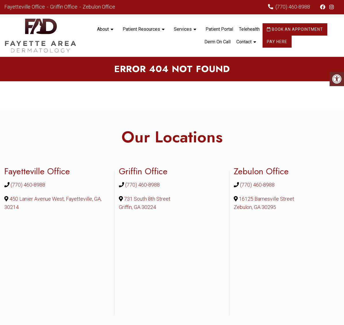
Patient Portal (219, 29)
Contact (244, 42)
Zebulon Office (99, 7)
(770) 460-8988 (292, 7)
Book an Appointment (295, 29)
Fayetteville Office (25, 7)
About (103, 29)
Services (183, 29)
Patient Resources (141, 29)
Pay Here (277, 41)
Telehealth (249, 29)
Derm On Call (217, 42)
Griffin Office (64, 7)
